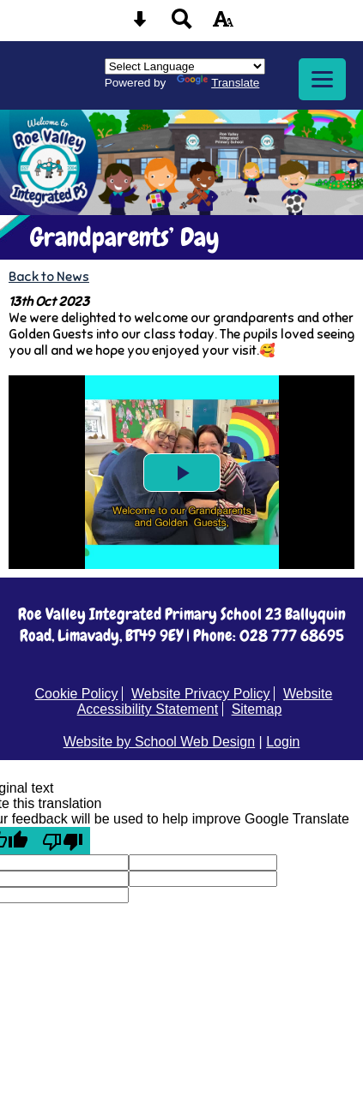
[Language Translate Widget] (185, 66)
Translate (218, 82)
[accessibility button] (223, 24)
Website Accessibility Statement (205, 701)
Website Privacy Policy (200, 693)
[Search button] (182, 24)
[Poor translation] (62, 840)
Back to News (49, 276)
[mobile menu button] (322, 79)
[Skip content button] (140, 24)
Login (282, 741)
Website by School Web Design (160, 741)
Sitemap (257, 709)
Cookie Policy (76, 693)
